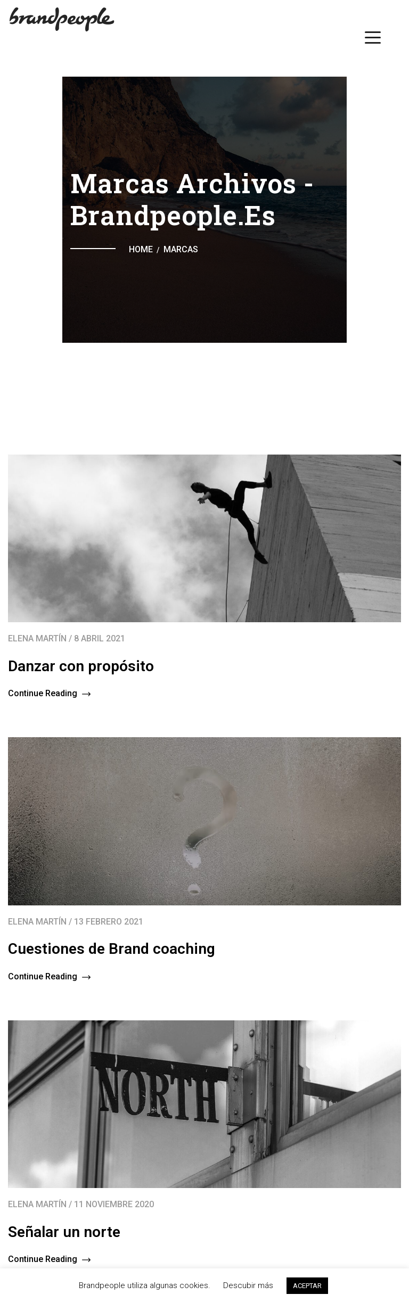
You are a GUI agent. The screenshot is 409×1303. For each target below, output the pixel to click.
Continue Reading (49, 693)
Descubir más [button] (248, 1285)
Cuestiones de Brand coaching (111, 949)
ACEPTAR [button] (307, 1286)
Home (141, 249)
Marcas (180, 249)
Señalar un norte (64, 1232)
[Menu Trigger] (373, 37)
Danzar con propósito (81, 666)
